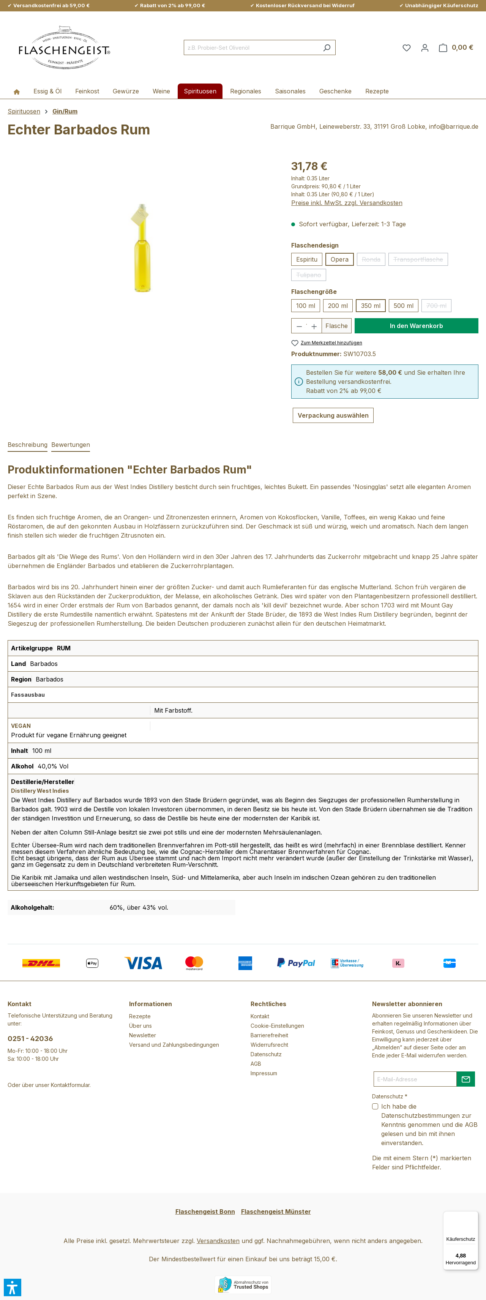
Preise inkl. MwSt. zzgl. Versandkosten (346, 203)
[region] (142, 240)
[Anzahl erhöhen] (314, 325)
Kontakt (260, 1016)
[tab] (27, 445)
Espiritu (306, 259)
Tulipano (311, 276)
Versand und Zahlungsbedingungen (174, 1044)
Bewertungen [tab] (70, 444)
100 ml (305, 305)
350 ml (370, 305)
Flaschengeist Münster (276, 1211)
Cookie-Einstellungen (277, 1025)
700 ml (438, 307)
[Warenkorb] (456, 47)
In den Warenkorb (416, 326)
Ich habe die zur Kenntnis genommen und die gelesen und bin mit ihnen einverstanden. (429, 1125)
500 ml (403, 305)
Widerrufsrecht (269, 1044)
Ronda (373, 261)
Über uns (140, 1025)
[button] (12, 1287)
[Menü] (473, 1215)
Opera (340, 259)
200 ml (338, 305)
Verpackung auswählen (333, 415)
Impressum (264, 1073)
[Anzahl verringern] (299, 325)
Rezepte (140, 1016)
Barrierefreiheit (269, 1035)
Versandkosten (218, 1241)
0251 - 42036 (30, 1039)
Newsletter (142, 1035)
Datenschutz (266, 1054)
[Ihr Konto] (425, 47)
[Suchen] (327, 47)
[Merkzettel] (407, 47)
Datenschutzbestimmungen (420, 1115)
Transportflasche (420, 261)
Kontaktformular (70, 1085)
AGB (256, 1063)
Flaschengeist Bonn (205, 1211)
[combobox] (251, 47)
